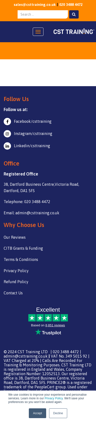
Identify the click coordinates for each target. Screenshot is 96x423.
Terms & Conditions (21, 259)
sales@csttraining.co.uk (35, 4)
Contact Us (13, 293)
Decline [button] (58, 413)
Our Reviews (15, 237)
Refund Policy (16, 281)
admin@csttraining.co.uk (26, 356)
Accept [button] (37, 413)
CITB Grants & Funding (23, 248)
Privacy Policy (54, 398)
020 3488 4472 (71, 4)
